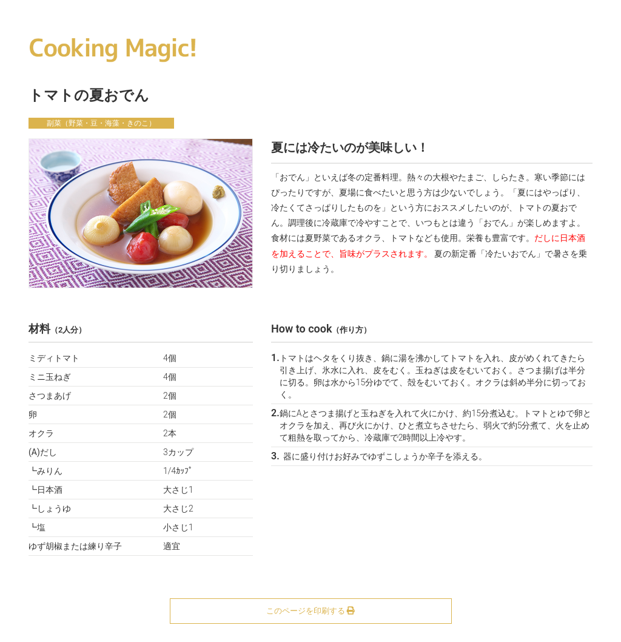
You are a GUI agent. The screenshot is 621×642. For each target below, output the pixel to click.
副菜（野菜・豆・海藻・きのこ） (101, 123)
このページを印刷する (310, 610)
